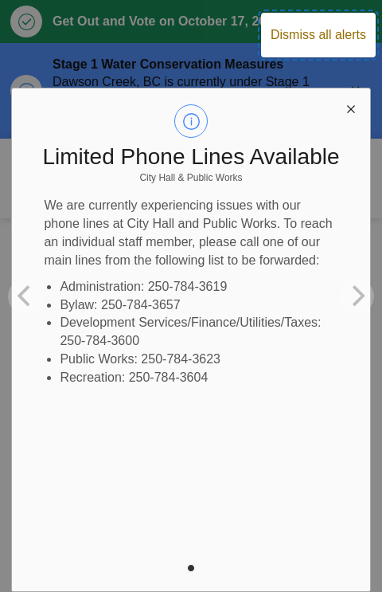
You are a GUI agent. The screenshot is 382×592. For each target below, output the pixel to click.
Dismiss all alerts (318, 34)
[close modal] (351, 107)
